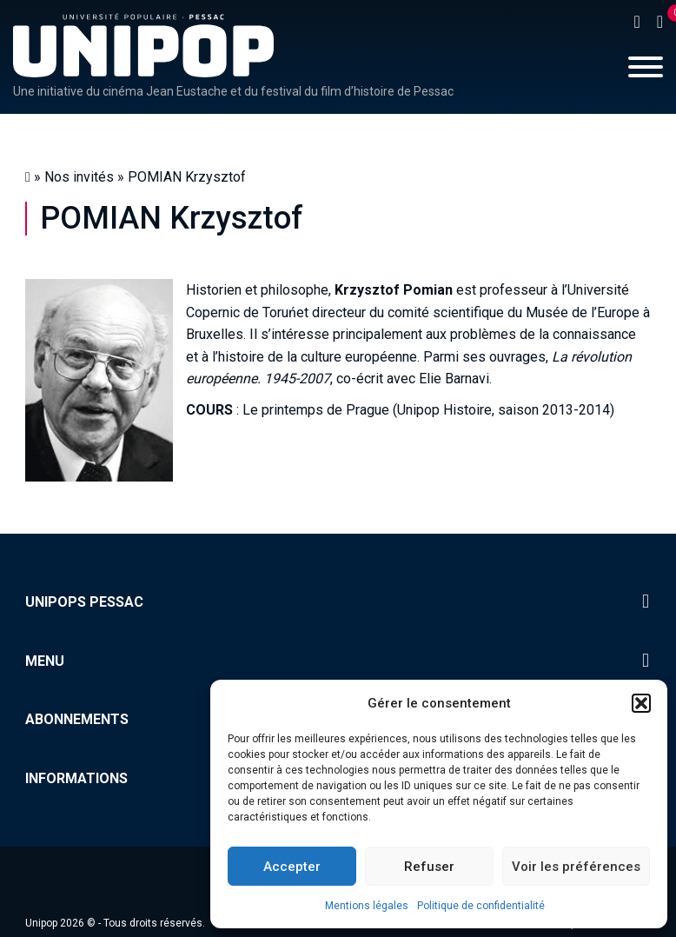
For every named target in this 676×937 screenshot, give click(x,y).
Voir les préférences (576, 866)
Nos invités (79, 177)
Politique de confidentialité (481, 906)
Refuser (429, 866)
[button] (641, 703)
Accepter (292, 866)
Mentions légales (366, 906)
